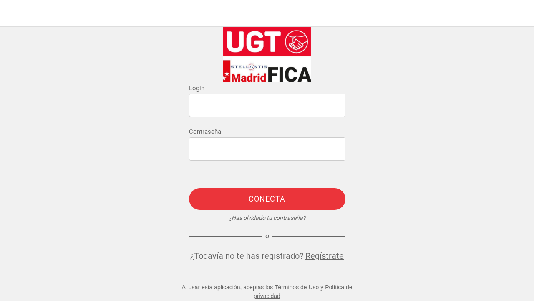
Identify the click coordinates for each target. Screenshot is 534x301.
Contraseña (205, 131)
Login (196, 88)
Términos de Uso (297, 287)
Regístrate (324, 256)
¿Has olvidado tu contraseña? (267, 217)
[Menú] (13, 13)
